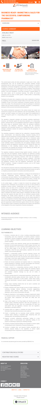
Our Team (3, 370)
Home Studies (23, 374)
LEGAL (19, 389)
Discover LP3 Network (6, 366)
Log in (31, 2)
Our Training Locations (6, 368)
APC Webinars (23, 373)
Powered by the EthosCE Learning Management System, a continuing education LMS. (20, 402)
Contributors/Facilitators (12, 352)
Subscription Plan (24, 368)
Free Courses (23, 377)
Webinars (22, 370)
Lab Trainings (23, 366)
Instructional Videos (25, 375)
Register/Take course (10, 357)
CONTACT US (26, 389)
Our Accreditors (4, 367)
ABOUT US (14, 389)
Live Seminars (23, 367)
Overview (5, 23)
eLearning (22, 371)
